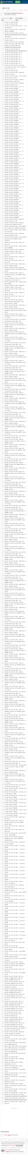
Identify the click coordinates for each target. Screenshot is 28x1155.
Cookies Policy (12, 1145)
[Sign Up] (3, 1150)
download (20, 18)
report (17, 20)
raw (16, 18)
